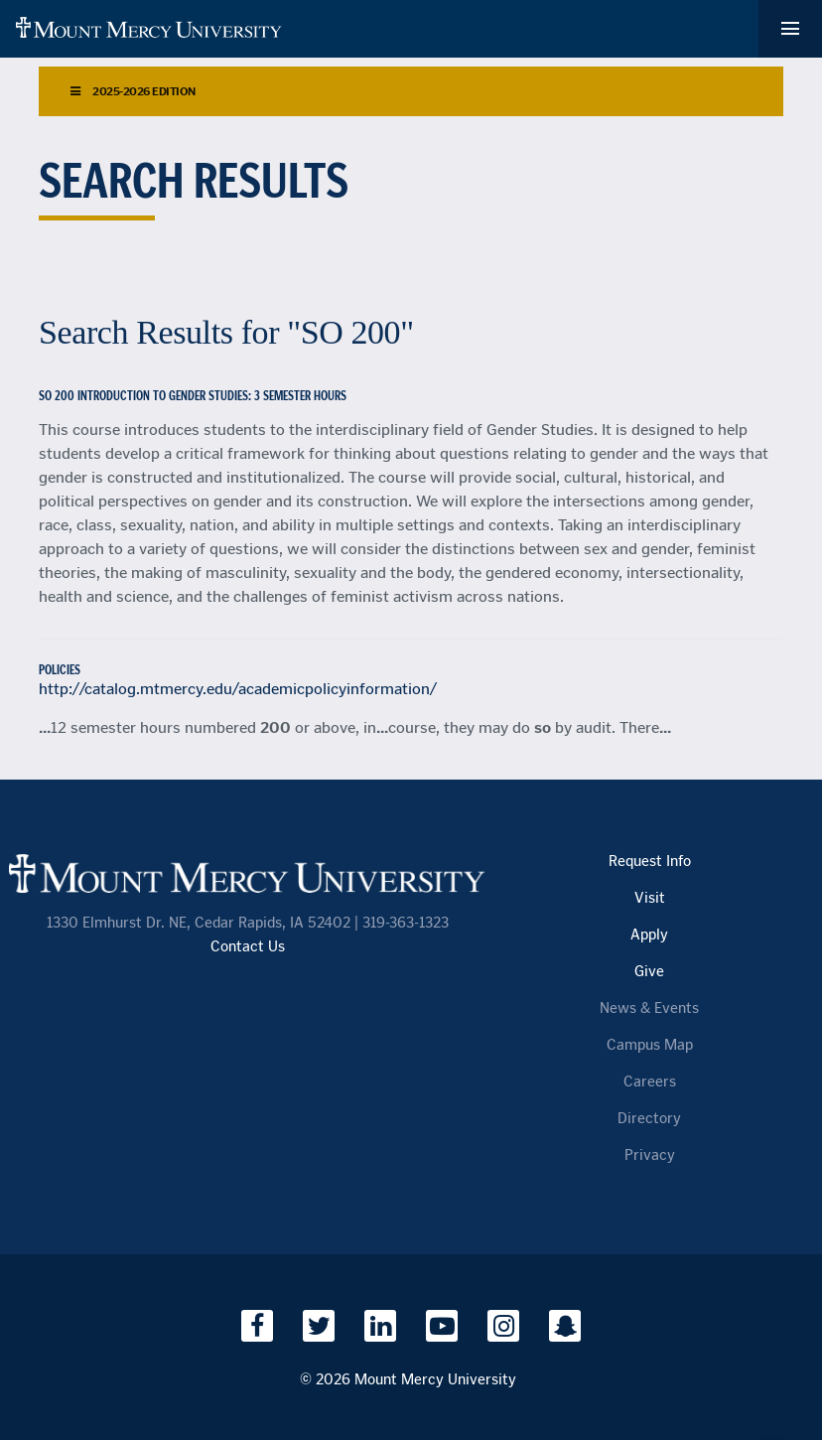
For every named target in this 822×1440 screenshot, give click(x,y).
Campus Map (650, 1045)
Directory (649, 1118)
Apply (649, 935)
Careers (649, 1082)
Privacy (649, 1155)
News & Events (649, 1008)
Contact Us (247, 946)
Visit (649, 898)
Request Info (650, 861)
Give (649, 971)
